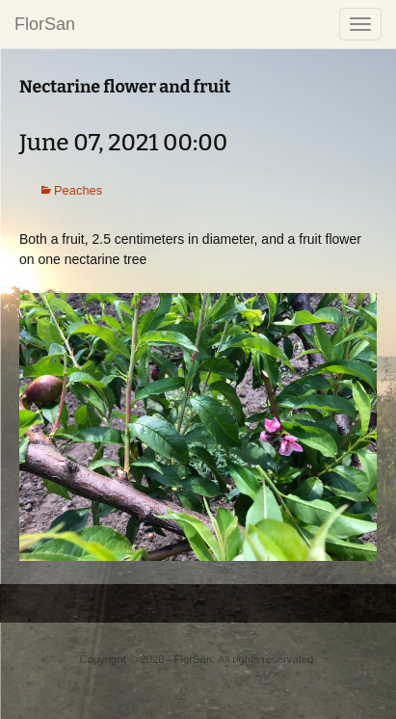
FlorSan (44, 24)
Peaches (78, 190)
